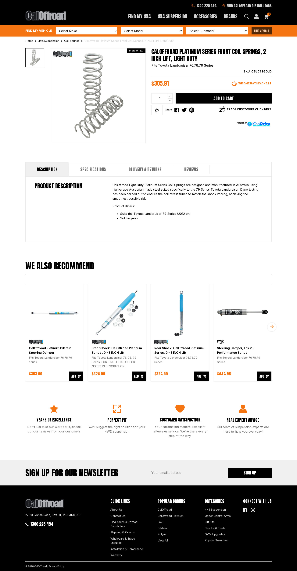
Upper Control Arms (218, 516)
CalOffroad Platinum (171, 516)
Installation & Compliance (126, 549)
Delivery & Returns (145, 169)
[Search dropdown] (247, 16)
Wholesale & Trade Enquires (122, 541)
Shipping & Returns (122, 532)
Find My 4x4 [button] (139, 16)
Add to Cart (223, 98)
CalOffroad (165, 509)
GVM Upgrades (215, 534)
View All (163, 540)
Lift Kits (210, 522)
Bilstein (162, 528)
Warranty (116, 555)
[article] (54, 332)
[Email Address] (186, 473)
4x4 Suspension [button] (172, 16)
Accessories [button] (205, 16)
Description (47, 169)
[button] (157, 110)
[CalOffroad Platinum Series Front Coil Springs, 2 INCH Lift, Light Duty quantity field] (162, 98)
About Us (116, 509)
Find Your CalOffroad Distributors (124, 524)
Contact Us (117, 516)
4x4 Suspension (215, 509)
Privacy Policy (56, 566)
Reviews (191, 169)
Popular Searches (216, 540)
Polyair (162, 534)
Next (271, 327)
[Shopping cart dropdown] (266, 16)
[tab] (47, 169)
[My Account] (256, 16)
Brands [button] (231, 16)
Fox (160, 522)
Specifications (93, 169)
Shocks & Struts (215, 528)
